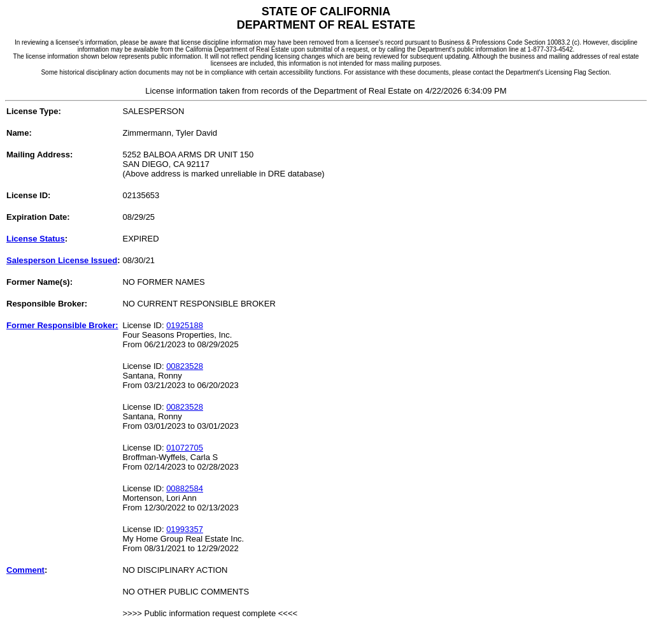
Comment (25, 570)
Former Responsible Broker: (62, 325)
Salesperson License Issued (61, 260)
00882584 (184, 488)
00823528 (184, 366)
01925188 (184, 325)
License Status (35, 238)
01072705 (184, 447)
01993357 (184, 529)
